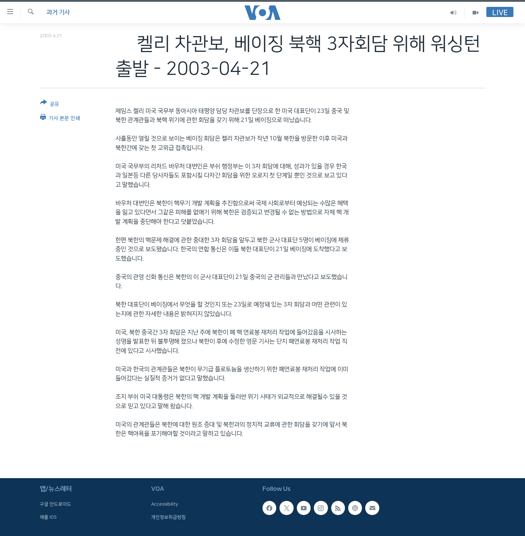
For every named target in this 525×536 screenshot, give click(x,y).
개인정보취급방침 (168, 517)
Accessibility (164, 504)
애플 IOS (48, 517)
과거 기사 (58, 12)
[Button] (49, 104)
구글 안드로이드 (55, 504)
